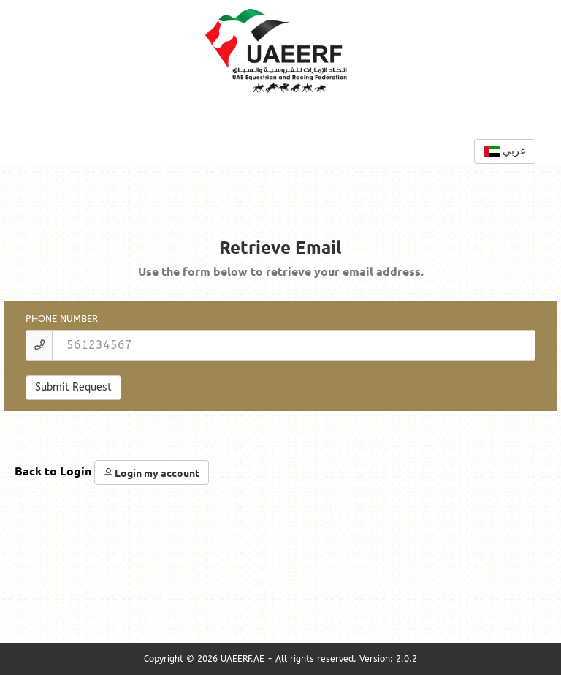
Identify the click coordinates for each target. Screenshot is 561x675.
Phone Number (62, 318)
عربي (505, 151)
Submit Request (73, 387)
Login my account (151, 472)
